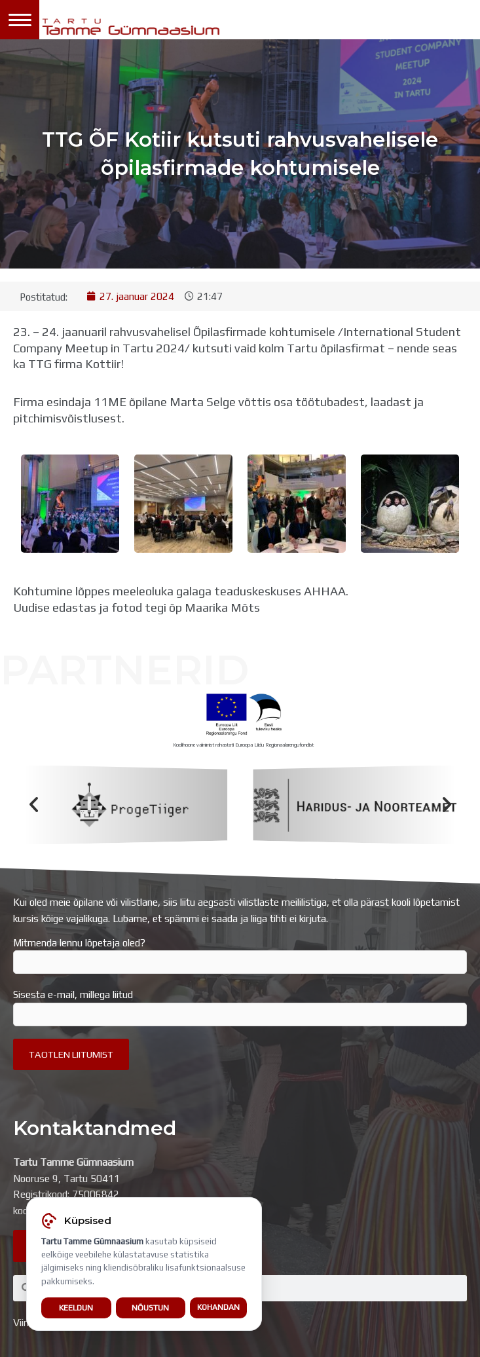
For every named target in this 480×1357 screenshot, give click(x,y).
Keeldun (76, 1307)
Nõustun (150, 1307)
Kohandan (218, 1307)
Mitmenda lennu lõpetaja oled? (240, 956)
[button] (34, 805)
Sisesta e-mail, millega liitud (240, 1007)
